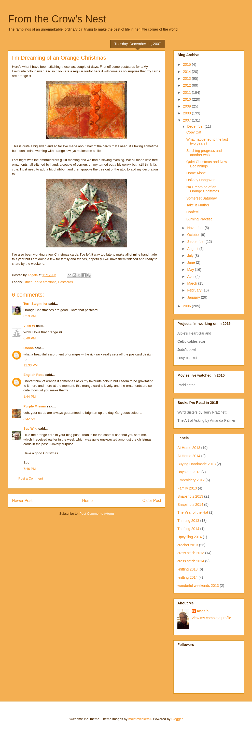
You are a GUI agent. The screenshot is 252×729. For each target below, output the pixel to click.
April (191, 276)
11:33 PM (30, 365)
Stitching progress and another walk (204, 153)
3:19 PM (29, 316)
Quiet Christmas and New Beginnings (206, 164)
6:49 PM (29, 338)
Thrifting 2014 (188, 529)
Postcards (65, 282)
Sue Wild (30, 428)
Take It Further (197, 205)
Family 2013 (187, 488)
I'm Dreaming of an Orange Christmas (202, 189)
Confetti (192, 212)
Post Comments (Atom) (96, 513)
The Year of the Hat (192, 512)
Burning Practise (199, 219)
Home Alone (196, 173)
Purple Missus (34, 406)
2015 (187, 64)
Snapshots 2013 (190, 496)
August (193, 249)
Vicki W (29, 326)
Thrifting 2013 (188, 521)
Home (87, 500)
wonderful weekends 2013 (198, 586)
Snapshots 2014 (190, 504)
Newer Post (22, 500)
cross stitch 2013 (190, 553)
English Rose (33, 375)
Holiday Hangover (200, 180)
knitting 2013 (187, 569)
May (191, 270)
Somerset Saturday (201, 198)
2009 (187, 106)
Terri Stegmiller (35, 304)
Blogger (177, 719)
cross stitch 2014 (190, 561)
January (194, 297)
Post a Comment (30, 478)
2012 (187, 85)
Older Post (151, 500)
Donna (28, 348)
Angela (203, 611)
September (196, 242)
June (191, 262)
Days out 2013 (188, 472)
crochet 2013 (187, 545)
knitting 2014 (187, 577)
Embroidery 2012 (191, 480)
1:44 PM (29, 397)
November (195, 228)
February (194, 290)
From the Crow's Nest (57, 18)
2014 (187, 72)
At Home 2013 (188, 448)
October (194, 235)
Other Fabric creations (40, 282)
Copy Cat (193, 132)
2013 (187, 78)
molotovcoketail (139, 719)
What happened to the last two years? (207, 141)
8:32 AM (29, 419)
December (195, 126)
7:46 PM (29, 469)
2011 (187, 92)
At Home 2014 (188, 456)
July (190, 256)
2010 (187, 99)
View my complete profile (211, 618)
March (192, 283)
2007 (187, 120)
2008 (187, 113)
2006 (187, 306)
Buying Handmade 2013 (196, 464)
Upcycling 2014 (189, 537)
